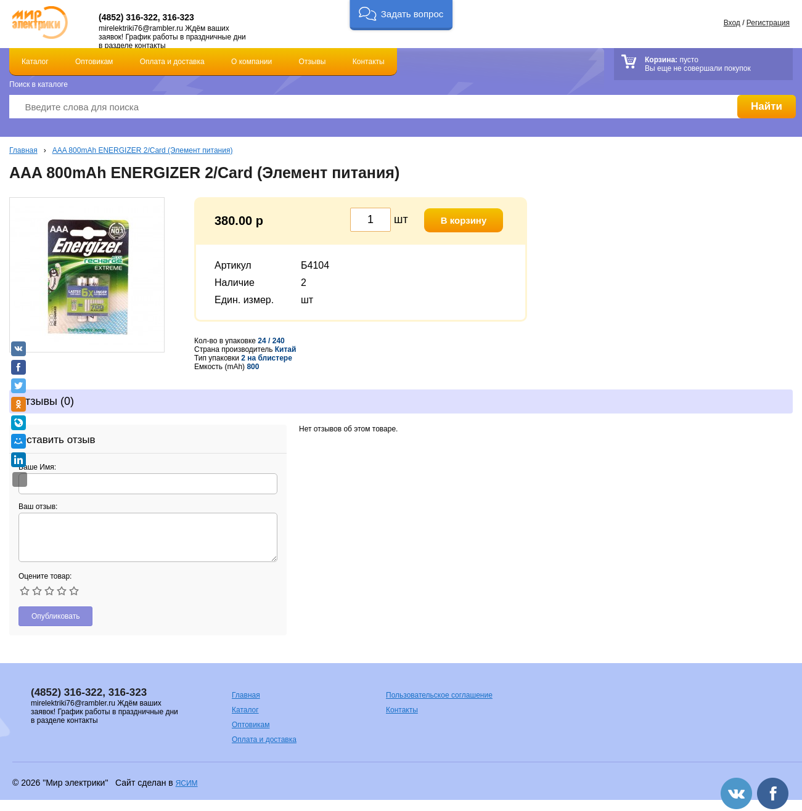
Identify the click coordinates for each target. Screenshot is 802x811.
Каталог (35, 61)
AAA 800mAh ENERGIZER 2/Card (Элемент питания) (142, 150)
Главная (23, 150)
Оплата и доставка (172, 61)
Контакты (369, 61)
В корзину (464, 220)
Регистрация (768, 22)
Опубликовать (55, 616)
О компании (251, 61)
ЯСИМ (187, 783)
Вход (732, 22)
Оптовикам (94, 61)
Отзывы (312, 61)
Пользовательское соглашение (439, 695)
